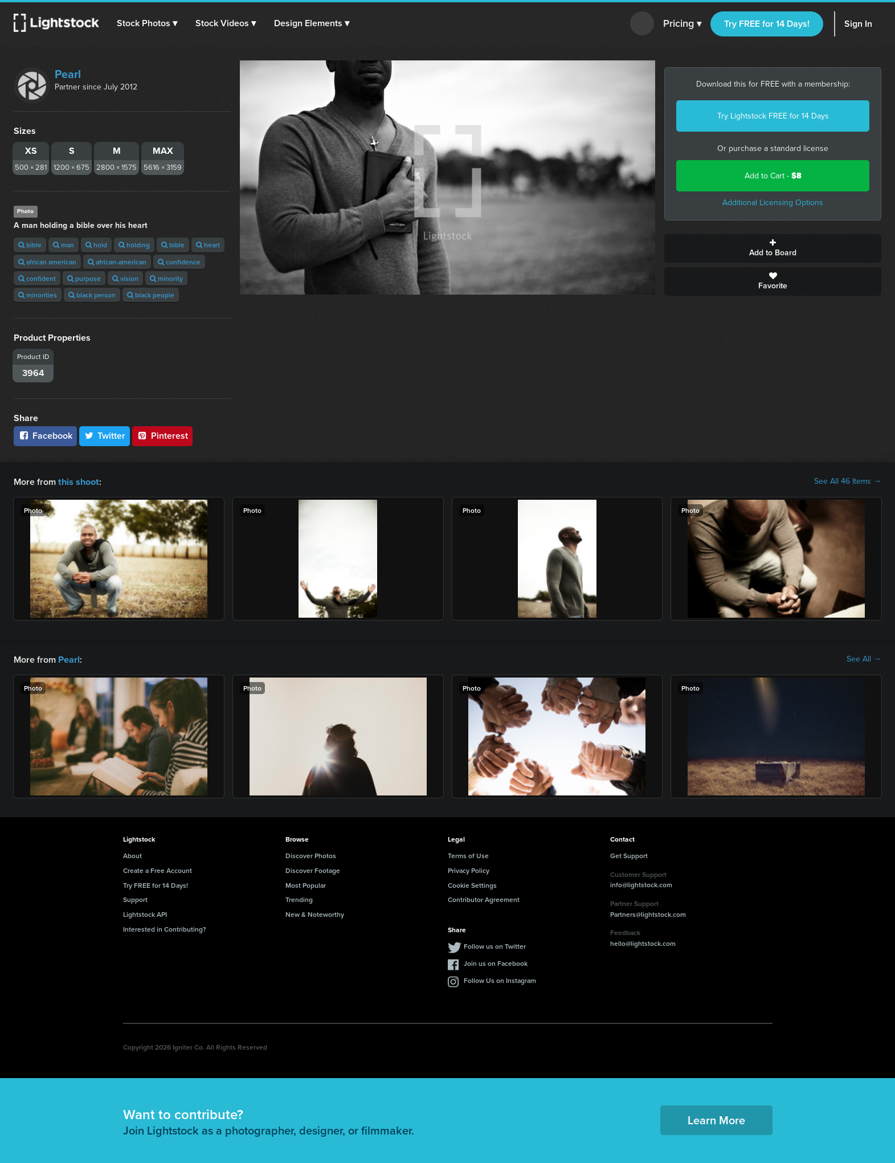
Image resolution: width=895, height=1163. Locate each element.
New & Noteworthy (314, 913)
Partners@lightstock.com (648, 913)
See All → (864, 658)
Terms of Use (468, 854)
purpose (84, 278)
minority (166, 278)
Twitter (105, 435)
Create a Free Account (157, 869)
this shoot (78, 481)
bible (30, 245)
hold (96, 245)
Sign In (858, 23)
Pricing (682, 23)
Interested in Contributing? (164, 928)
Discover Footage (312, 869)
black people (150, 295)
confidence (179, 262)
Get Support (629, 854)
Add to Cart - (773, 176)
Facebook (45, 435)
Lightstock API (145, 913)
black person (92, 295)
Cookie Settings (472, 884)
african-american (117, 262)
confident (37, 278)
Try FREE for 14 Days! (767, 23)
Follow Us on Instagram (500, 979)
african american (47, 262)
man (63, 245)
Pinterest (162, 435)
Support (135, 898)
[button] (147, 23)
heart (208, 245)
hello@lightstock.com (643, 942)
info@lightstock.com (641, 883)
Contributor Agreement (484, 898)
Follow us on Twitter (495, 945)
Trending (299, 898)
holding (134, 245)
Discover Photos (310, 854)
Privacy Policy (468, 869)
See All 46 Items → (847, 481)
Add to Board (773, 248)
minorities (37, 295)
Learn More (716, 1119)
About (132, 854)
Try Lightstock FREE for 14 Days (773, 116)
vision (125, 278)
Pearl (68, 74)
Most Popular (305, 884)
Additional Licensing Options (772, 203)
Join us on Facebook (496, 962)
